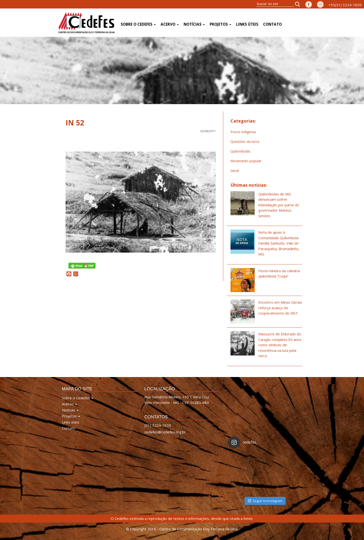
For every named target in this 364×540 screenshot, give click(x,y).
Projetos (220, 24)
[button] (299, 4)
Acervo (170, 24)
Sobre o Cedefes (138, 24)
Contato (272, 24)
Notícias (194, 24)
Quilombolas (240, 151)
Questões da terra (244, 141)
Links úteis (247, 24)
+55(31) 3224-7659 (345, 4)
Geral (234, 170)
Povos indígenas (243, 132)
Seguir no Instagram (265, 501)
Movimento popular (245, 161)
